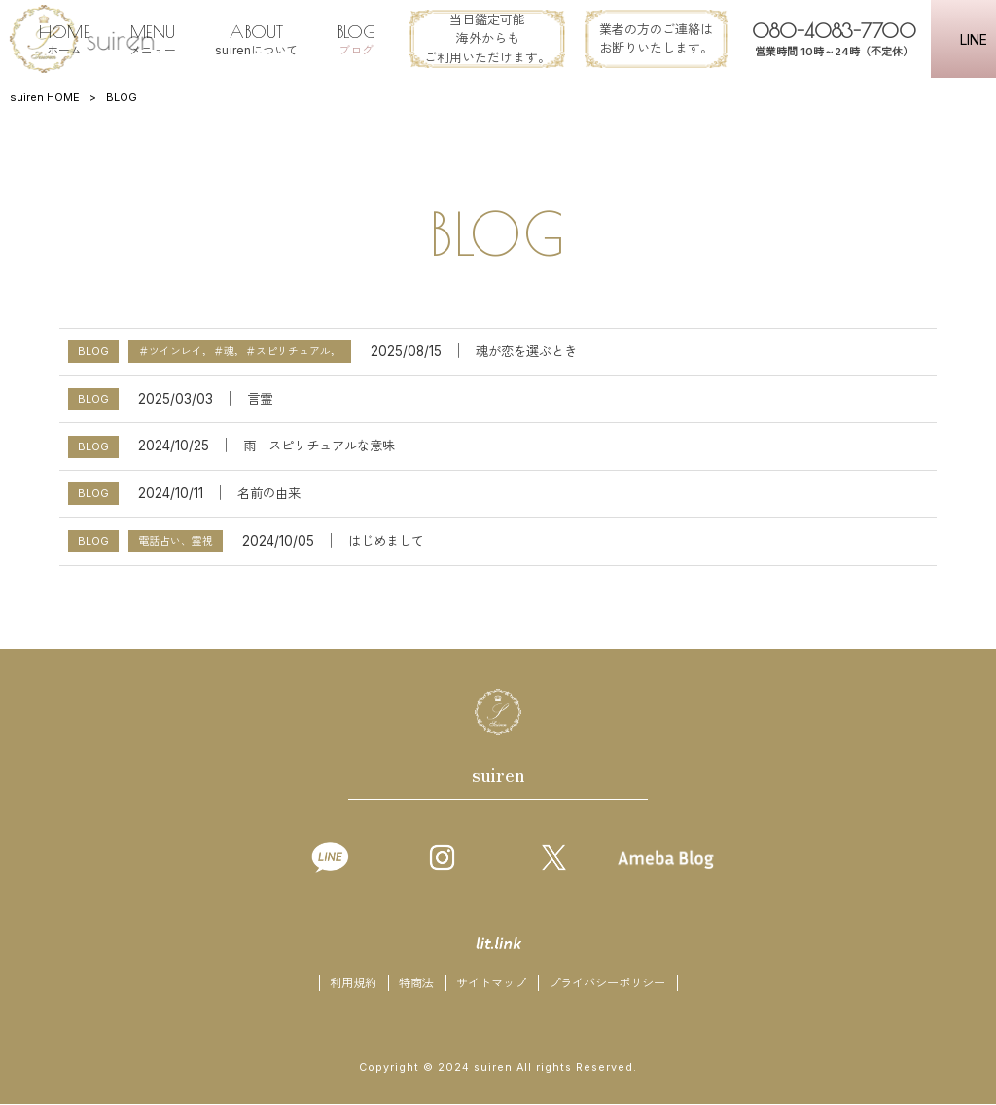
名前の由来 (269, 493)
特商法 (416, 984)
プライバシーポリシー (607, 984)
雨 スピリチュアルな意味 (319, 445)
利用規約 (353, 984)
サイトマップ (491, 984)
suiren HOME (45, 97)
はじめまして (386, 541)
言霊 (259, 399)
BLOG (93, 351)
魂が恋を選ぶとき (526, 351)
